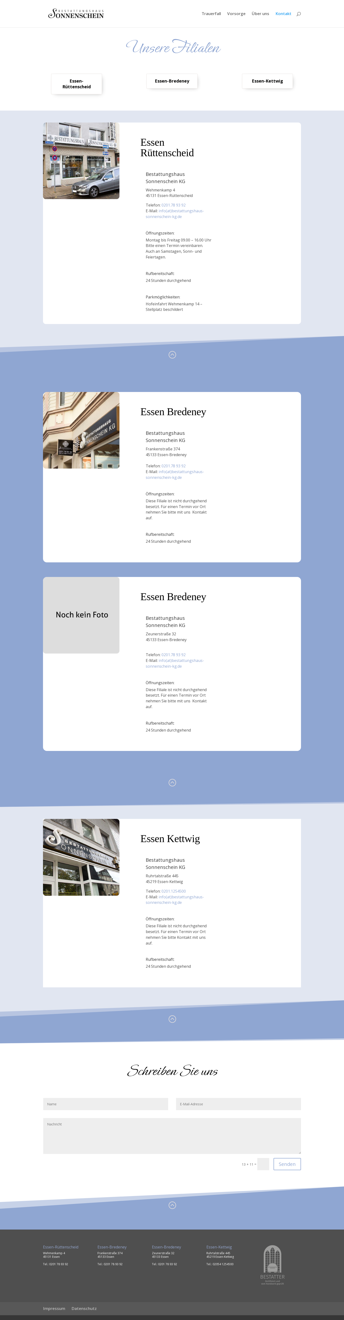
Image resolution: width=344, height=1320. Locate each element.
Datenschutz (84, 1308)
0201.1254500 (173, 891)
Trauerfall (211, 14)
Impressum (54, 1308)
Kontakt (283, 14)
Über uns (260, 14)
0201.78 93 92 (173, 205)
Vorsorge (236, 14)
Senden (287, 1164)
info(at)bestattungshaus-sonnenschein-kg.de (175, 213)
